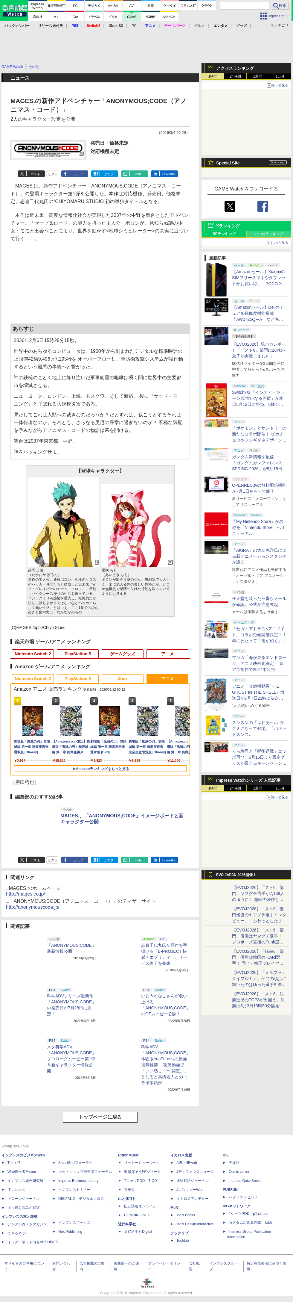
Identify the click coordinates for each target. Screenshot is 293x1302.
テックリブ (179, 1233)
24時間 (235, 76)
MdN (174, 1208)
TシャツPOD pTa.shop (248, 1214)
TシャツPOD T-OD (140, 1181)
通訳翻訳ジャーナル (192, 1181)
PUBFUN (230, 1190)
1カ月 (280, 76)
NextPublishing (70, 1232)
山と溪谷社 (127, 1199)
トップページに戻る (100, 1117)
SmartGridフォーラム (75, 1163)
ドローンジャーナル (23, 1199)
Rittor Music (128, 1155)
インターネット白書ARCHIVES (32, 1242)
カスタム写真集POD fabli (250, 1223)
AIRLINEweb (186, 1163)
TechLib (182, 1241)
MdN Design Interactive (195, 1224)
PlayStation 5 (78, 653)
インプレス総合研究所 (25, 1181)
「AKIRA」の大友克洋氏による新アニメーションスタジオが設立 (259, 556)
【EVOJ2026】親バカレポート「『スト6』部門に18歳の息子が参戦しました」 (259, 350)
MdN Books (185, 1215)
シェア (79, 174)
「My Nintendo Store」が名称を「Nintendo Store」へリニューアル (258, 527)
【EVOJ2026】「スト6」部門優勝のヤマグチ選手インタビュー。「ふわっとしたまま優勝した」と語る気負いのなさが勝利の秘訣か (259, 920)
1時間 (213, 76)
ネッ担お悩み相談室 (23, 1208)
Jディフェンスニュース (195, 1172)
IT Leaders (16, 1190)
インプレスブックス (74, 1223)
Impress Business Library (78, 1181)
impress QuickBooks (245, 1181)
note (138, 174)
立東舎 (129, 1190)
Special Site (228, 163)
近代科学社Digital (138, 1232)
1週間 (258, 76)
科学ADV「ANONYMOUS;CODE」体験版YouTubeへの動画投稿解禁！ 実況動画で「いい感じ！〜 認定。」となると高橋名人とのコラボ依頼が (165, 1064)
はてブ (109, 174)
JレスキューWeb (189, 1190)
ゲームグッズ (122, 653)
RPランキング (224, 234)
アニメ (167, 653)
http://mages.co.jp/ (25, 893)
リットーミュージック (142, 1163)
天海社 (234, 1163)
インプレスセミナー (74, 1190)
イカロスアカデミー (192, 1199)
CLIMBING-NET (137, 1215)
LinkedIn (168, 174)
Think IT (13, 1163)
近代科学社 (127, 1224)
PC (134, 26)
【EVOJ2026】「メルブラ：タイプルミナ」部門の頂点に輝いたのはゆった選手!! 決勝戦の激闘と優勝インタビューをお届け (259, 984)
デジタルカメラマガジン (27, 1224)
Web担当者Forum (21, 1172)
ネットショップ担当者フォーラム (85, 1172)
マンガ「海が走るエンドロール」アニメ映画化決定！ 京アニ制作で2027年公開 (259, 663)
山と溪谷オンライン (140, 1206)
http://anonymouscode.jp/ (32, 907)
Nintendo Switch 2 (33, 653)
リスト (53, 174)
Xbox (122, 678)
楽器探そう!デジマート (142, 1172)
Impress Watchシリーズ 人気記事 (248, 780)
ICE (226, 1155)
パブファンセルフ (243, 1197)
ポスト (35, 174)
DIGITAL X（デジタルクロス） (83, 1199)
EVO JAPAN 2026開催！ (236, 875)
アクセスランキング (235, 68)
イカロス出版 (181, 1155)
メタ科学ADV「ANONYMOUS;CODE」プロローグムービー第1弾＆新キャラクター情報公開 (71, 1058)
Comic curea (239, 1172)
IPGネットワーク (237, 1206)
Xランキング (228, 225)
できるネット (18, 1233)
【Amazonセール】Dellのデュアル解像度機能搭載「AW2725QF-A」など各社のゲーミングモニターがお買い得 (259, 319)
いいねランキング (269, 234)
